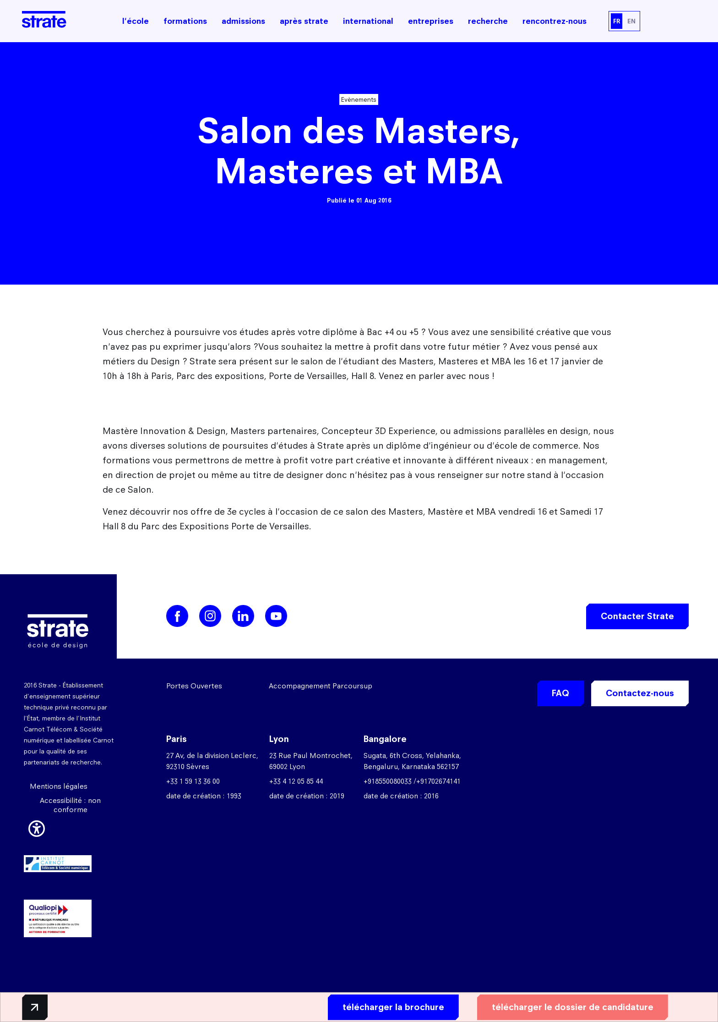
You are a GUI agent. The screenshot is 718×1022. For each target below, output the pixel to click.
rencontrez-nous (554, 21)
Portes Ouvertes (194, 685)
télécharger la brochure (384, 1006)
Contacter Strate (637, 616)
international (368, 21)
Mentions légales (58, 786)
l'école (135, 21)
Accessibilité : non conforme (70, 805)
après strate (304, 21)
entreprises (430, 21)
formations (185, 21)
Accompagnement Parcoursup (320, 685)
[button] (36, 827)
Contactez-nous (640, 693)
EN (631, 21)
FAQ (560, 693)
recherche (488, 21)
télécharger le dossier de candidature (563, 1006)
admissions (243, 21)
